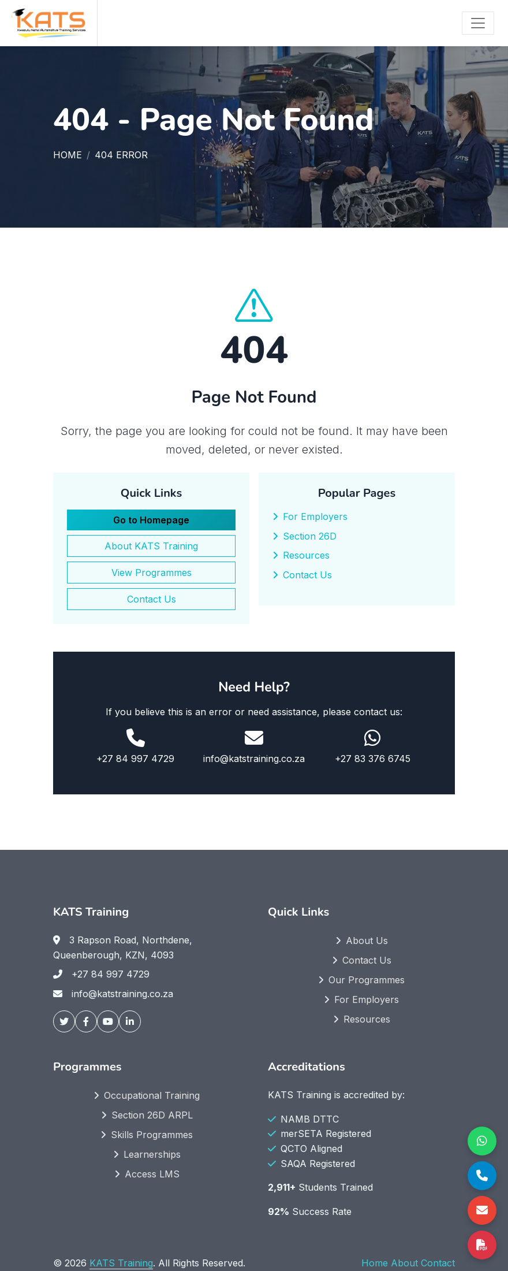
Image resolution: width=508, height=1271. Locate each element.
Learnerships (152, 1154)
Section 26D (310, 536)
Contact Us (151, 599)
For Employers (315, 516)
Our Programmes (366, 980)
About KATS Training (151, 546)
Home (67, 155)
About (404, 1263)
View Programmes (151, 572)
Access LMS (152, 1174)
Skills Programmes (152, 1134)
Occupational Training (152, 1095)
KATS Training (121, 1263)
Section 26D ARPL (152, 1115)
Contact (438, 1263)
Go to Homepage (151, 520)
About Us (367, 940)
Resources (306, 555)
